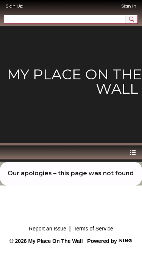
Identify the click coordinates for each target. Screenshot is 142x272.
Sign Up (14, 6)
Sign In (128, 6)
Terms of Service (93, 229)
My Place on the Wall (74, 81)
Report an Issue (47, 229)
